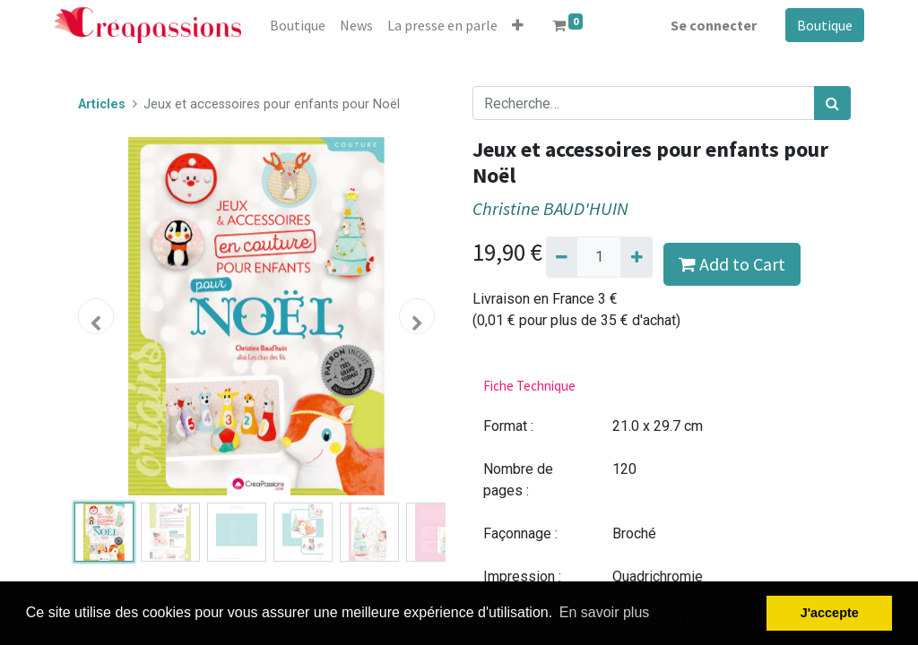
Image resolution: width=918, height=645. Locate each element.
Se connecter (714, 25)
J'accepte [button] (830, 613)
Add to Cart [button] (732, 264)
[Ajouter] (636, 257)
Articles (102, 104)
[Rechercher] (832, 103)
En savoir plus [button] (604, 612)
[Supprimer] (561, 257)
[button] (518, 25)
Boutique (825, 25)
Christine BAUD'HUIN (550, 208)
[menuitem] (298, 25)
